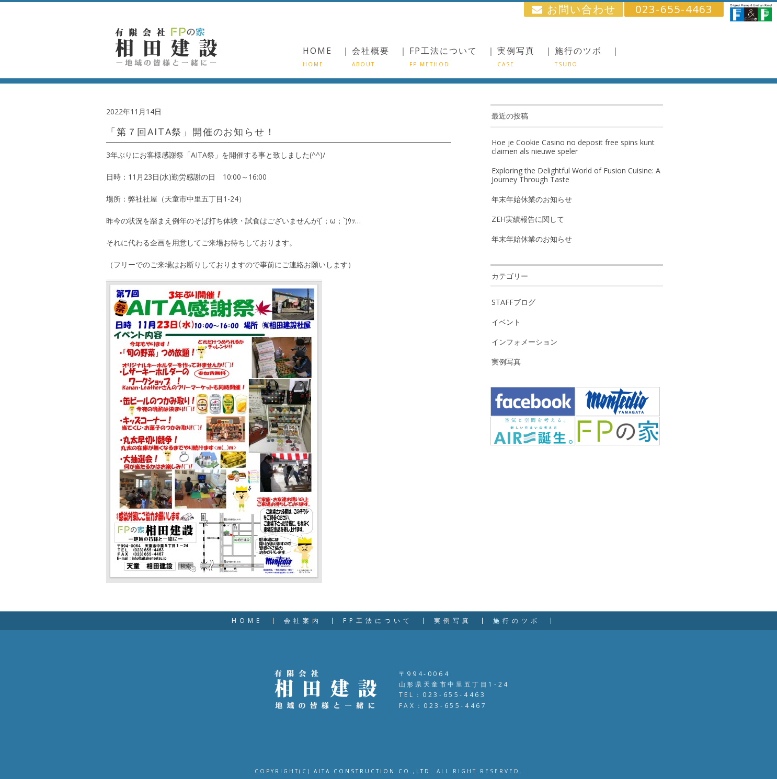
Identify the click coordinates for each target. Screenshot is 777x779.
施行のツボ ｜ (588, 56)
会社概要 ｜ (380, 56)
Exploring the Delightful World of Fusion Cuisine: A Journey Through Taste (576, 175)
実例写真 (506, 362)
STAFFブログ (513, 302)
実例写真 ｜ (525, 56)
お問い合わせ (574, 9)
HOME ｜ (327, 56)
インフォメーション (524, 342)
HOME (247, 621)
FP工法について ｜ (452, 56)
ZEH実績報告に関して (528, 219)
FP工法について (378, 621)
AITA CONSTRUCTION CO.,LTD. (373, 771)
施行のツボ (516, 621)
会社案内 (303, 621)
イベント (506, 322)
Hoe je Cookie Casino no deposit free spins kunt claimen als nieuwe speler (573, 146)
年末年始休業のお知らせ (532, 199)
